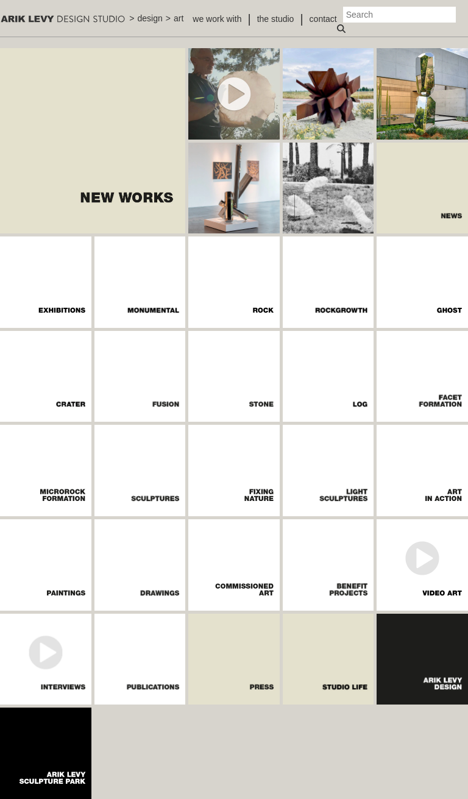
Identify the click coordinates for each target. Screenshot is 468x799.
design (150, 18)
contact (323, 19)
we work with (217, 19)
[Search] (399, 15)
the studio (275, 19)
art (178, 18)
